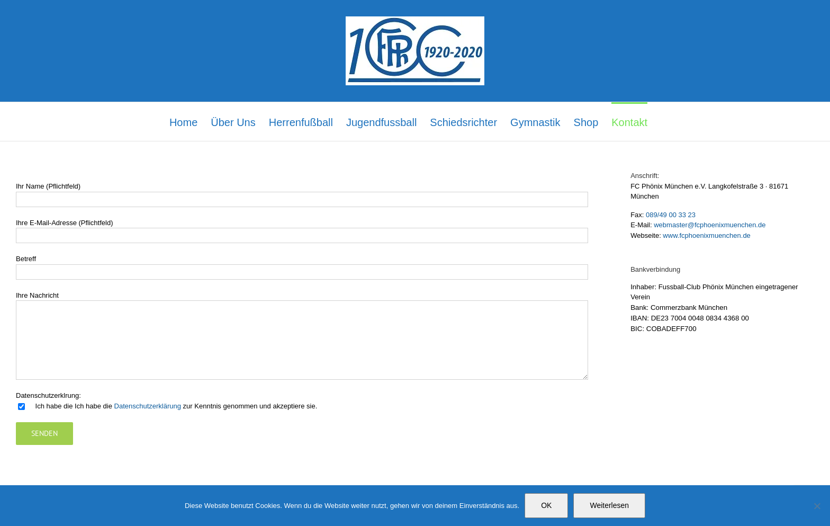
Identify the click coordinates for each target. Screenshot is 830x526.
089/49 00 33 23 (671, 215)
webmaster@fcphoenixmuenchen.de (709, 225)
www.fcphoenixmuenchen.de (707, 235)
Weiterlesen (609, 505)
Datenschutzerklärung (147, 406)
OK (546, 505)
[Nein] (816, 506)
